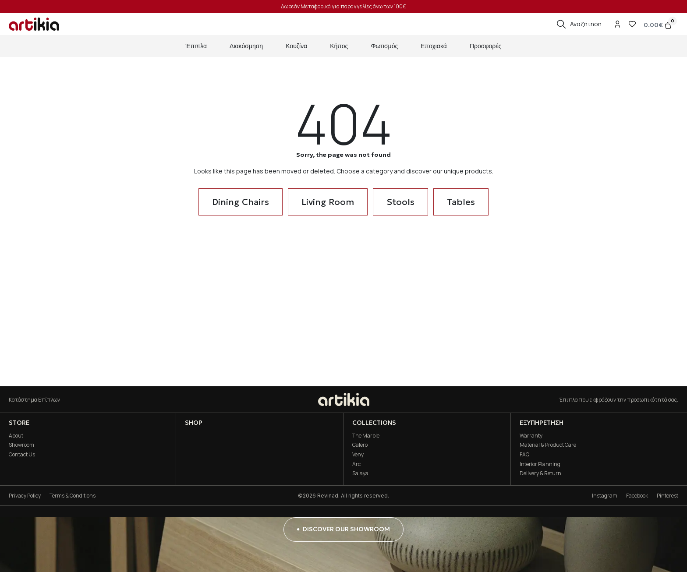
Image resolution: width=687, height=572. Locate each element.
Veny (358, 454)
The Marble (365, 435)
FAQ (524, 454)
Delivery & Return (540, 473)
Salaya (360, 473)
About (16, 435)
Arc (356, 464)
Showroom (21, 444)
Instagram (604, 495)
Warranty (531, 435)
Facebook (637, 495)
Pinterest (667, 495)
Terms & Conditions (73, 495)
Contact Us (22, 454)
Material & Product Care (548, 444)
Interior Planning (540, 464)
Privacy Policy (25, 495)
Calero (360, 444)
